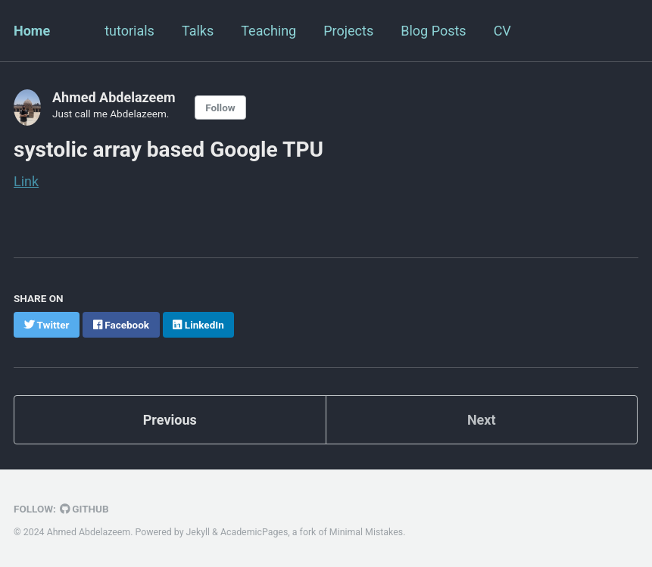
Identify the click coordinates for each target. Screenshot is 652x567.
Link (26, 181)
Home (32, 31)
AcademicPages (254, 532)
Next (481, 420)
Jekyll (198, 532)
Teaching (268, 31)
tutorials (129, 31)
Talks (198, 31)
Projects (348, 31)
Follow (220, 107)
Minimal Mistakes (366, 532)
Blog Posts (433, 31)
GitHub (84, 509)
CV (502, 31)
